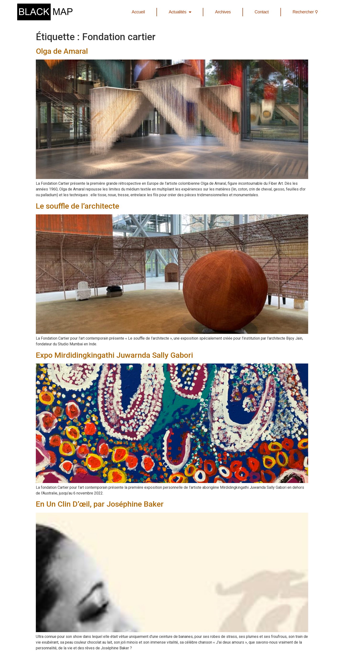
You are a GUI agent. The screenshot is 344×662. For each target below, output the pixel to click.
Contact (262, 12)
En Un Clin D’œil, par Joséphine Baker (100, 504)
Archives (223, 12)
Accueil (138, 12)
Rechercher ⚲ (305, 12)
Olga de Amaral (62, 51)
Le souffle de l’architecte (77, 206)
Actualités (180, 12)
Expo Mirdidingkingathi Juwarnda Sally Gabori (115, 355)
